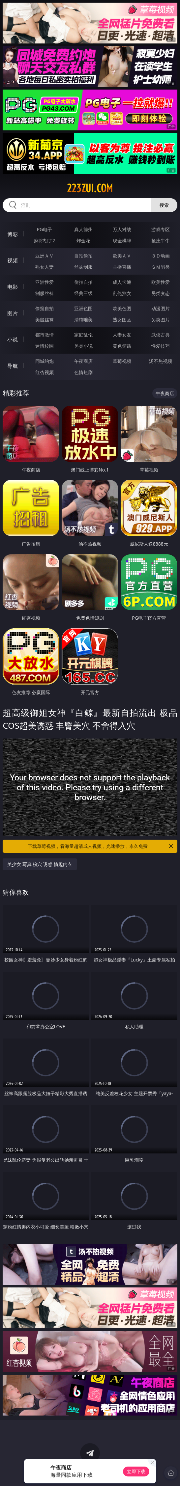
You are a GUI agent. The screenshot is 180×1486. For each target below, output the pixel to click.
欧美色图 (122, 308)
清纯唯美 (83, 319)
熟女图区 (122, 319)
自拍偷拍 (83, 256)
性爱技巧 (160, 346)
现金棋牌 (122, 240)
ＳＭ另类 (160, 267)
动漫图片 (160, 308)
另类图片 (160, 319)
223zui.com (90, 188)
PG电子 (44, 229)
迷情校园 (44, 346)
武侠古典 (160, 335)
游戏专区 (160, 229)
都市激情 (44, 335)
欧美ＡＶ (122, 256)
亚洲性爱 (44, 282)
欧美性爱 (160, 282)
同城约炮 (44, 361)
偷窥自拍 (44, 308)
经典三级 (83, 293)
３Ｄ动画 (160, 256)
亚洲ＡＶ (44, 256)
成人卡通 (122, 282)
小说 (12, 339)
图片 (12, 313)
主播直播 (122, 267)
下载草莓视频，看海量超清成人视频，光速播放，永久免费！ (101, 846)
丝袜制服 (83, 267)
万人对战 (122, 229)
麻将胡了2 (44, 240)
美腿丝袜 (44, 319)
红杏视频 (44, 372)
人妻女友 (122, 335)
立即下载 (136, 1471)
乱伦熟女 (122, 293)
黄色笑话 (122, 346)
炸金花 (83, 240)
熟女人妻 (44, 267)
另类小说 (83, 346)
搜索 (164, 205)
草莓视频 (122, 361)
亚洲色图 (83, 308)
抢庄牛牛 (160, 240)
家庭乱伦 (83, 335)
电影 (12, 286)
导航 (12, 365)
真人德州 (83, 229)
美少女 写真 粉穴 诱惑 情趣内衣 (39, 864)
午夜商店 (83, 361)
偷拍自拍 (83, 282)
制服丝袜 (44, 293)
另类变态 (160, 293)
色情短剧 (83, 372)
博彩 (12, 234)
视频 (12, 260)
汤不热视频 (160, 361)
